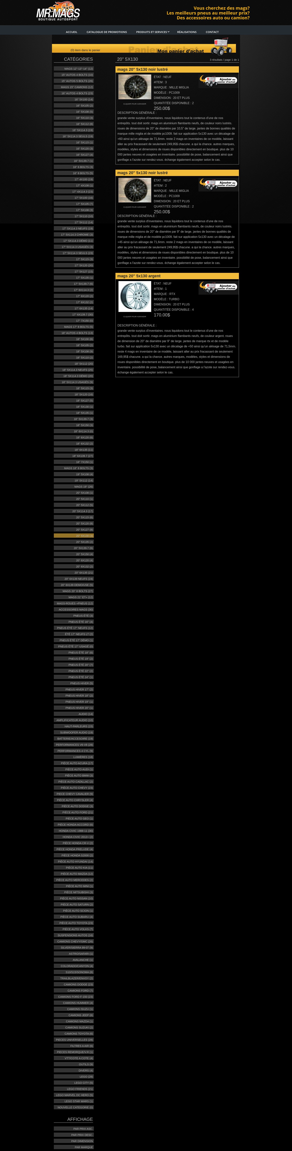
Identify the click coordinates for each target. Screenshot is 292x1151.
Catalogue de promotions (107, 32)
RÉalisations (187, 32)
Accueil (71, 32)
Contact (212, 32)
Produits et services (153, 32)
